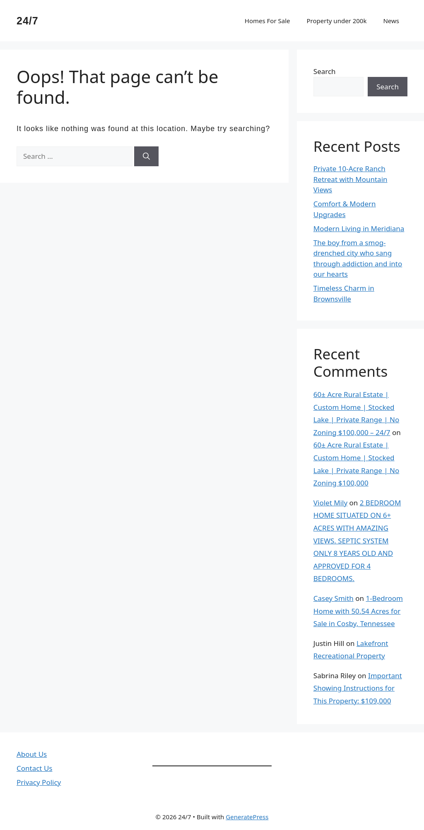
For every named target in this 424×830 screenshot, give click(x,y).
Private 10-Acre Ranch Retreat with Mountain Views (350, 179)
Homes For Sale (267, 21)
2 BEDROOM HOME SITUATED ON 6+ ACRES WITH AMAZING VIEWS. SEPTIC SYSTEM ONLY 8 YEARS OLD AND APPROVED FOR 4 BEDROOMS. (357, 541)
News (391, 21)
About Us (32, 754)
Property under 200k (336, 21)
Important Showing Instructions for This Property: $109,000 (357, 688)
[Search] (146, 156)
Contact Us (35, 768)
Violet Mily (330, 502)
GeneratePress (247, 817)
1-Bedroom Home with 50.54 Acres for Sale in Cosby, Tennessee (358, 610)
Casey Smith (333, 598)
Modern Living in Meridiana (359, 228)
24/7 (28, 20)
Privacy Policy (39, 782)
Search (324, 71)
